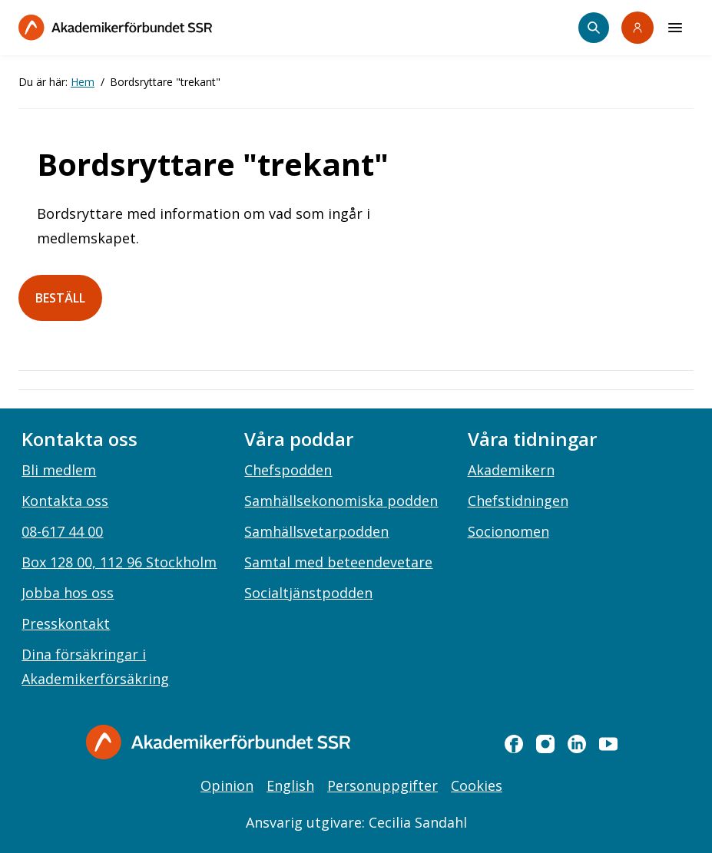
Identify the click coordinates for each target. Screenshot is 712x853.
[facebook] (514, 744)
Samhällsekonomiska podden (341, 500)
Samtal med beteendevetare (338, 562)
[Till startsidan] (115, 27)
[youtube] (608, 744)
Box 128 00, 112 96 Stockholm (119, 562)
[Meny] (675, 27)
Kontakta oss (65, 500)
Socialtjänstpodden (308, 593)
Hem (82, 81)
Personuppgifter (382, 785)
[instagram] (545, 744)
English (290, 785)
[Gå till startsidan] (218, 742)
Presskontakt (66, 623)
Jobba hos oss (68, 593)
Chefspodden (288, 470)
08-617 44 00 (62, 531)
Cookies (476, 785)
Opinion (226, 785)
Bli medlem (59, 470)
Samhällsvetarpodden (316, 531)
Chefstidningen (518, 500)
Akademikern (511, 470)
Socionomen (508, 531)
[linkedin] (577, 744)
